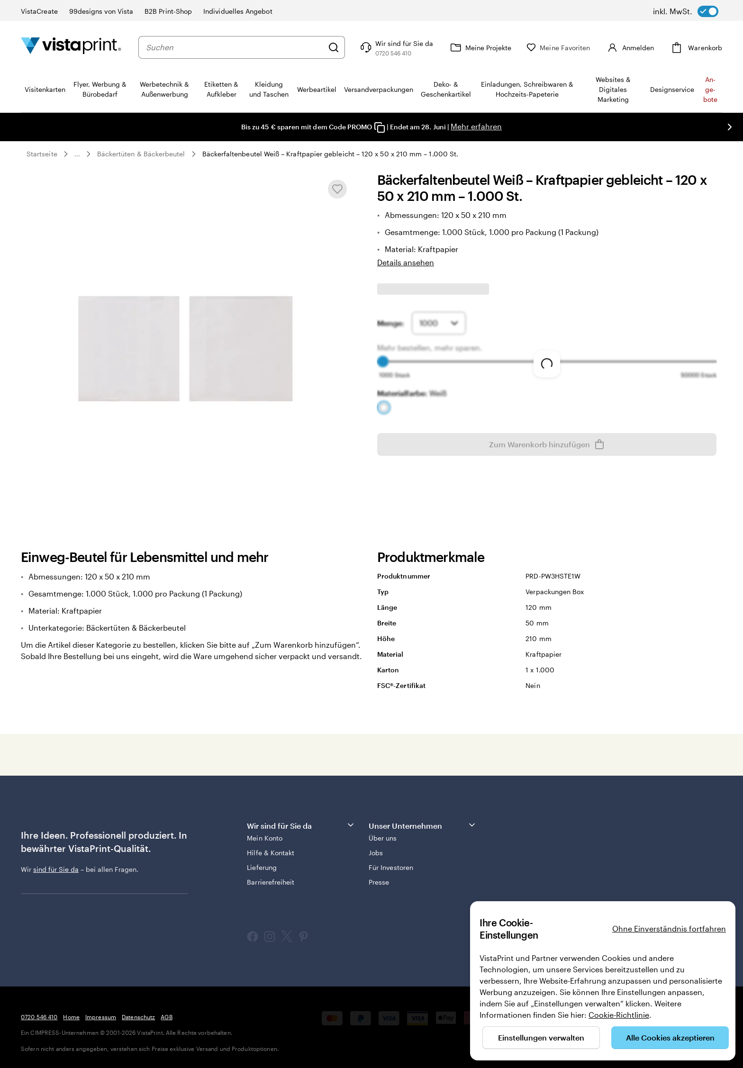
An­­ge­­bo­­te (710, 89)
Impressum (100, 1017)
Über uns (383, 838)
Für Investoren (391, 867)
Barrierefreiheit (270, 882)
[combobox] (234, 47)
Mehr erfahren (476, 126)
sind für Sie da (56, 869)
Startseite (42, 154)
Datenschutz (138, 1017)
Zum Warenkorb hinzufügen (547, 444)
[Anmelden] (629, 47)
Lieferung (262, 867)
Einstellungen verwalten (541, 1037)
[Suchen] (333, 47)
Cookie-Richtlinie (619, 1014)
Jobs (376, 853)
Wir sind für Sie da (301, 825)
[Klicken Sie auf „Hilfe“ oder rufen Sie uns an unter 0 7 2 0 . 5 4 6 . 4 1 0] (395, 47)
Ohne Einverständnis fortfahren (669, 928)
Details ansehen (405, 262)
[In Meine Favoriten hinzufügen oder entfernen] (337, 189)
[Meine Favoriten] (558, 48)
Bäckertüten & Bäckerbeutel (141, 154)
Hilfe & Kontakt (270, 853)
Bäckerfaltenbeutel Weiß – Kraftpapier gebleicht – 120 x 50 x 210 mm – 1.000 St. (330, 154)
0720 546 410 (39, 1017)
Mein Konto (264, 838)
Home (71, 1017)
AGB (166, 1017)
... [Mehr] (77, 154)
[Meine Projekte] (479, 47)
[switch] (685, 11)
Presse (379, 882)
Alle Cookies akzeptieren (670, 1037)
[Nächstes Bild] (729, 127)
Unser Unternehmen (423, 825)
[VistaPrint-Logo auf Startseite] (71, 47)
